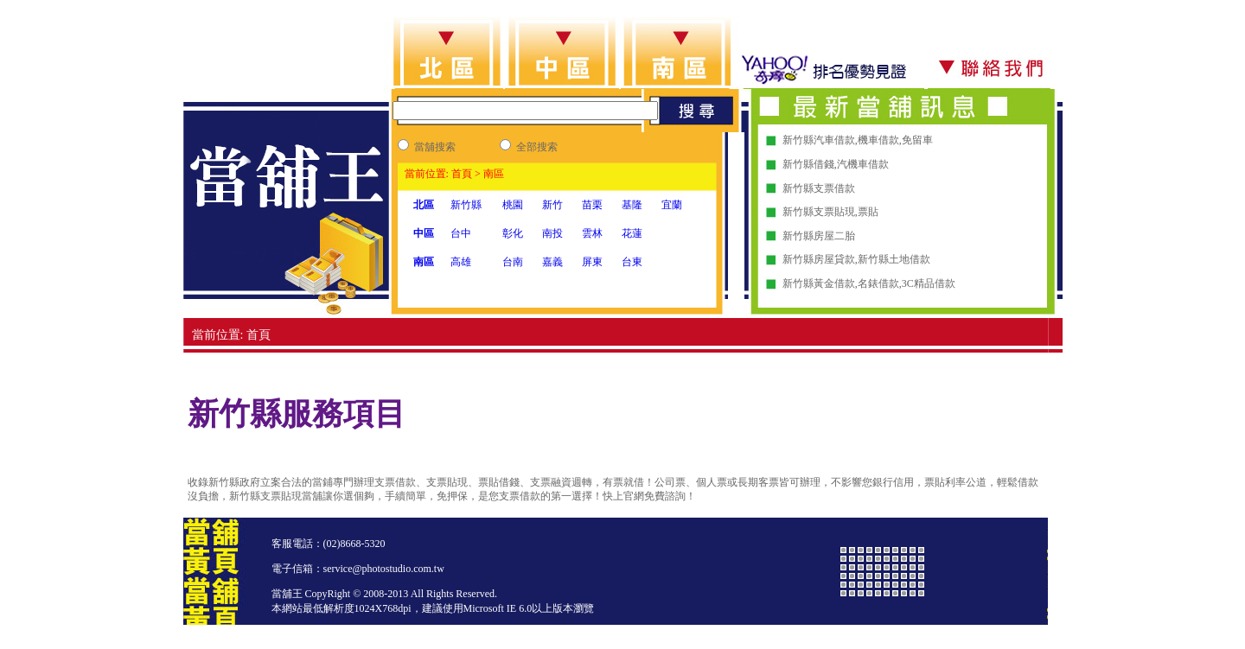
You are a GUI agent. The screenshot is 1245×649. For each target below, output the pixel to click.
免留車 (917, 140)
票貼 (868, 212)
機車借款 (878, 140)
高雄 (460, 262)
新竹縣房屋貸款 (818, 259)
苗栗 (592, 205)
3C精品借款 (928, 283)
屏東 (592, 262)
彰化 (512, 233)
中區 (423, 233)
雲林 (592, 233)
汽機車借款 (863, 164)
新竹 (552, 205)
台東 (632, 262)
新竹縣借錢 (808, 164)
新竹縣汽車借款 (818, 140)
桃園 (512, 205)
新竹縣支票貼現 (818, 212)
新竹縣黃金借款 (818, 283)
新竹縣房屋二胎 (818, 236)
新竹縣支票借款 (818, 188)
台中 (460, 233)
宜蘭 (671, 205)
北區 (423, 205)
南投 (552, 233)
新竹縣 (466, 205)
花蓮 (632, 233)
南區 (423, 262)
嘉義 (552, 262)
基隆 (632, 205)
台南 (512, 262)
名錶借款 (878, 283)
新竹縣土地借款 (894, 259)
